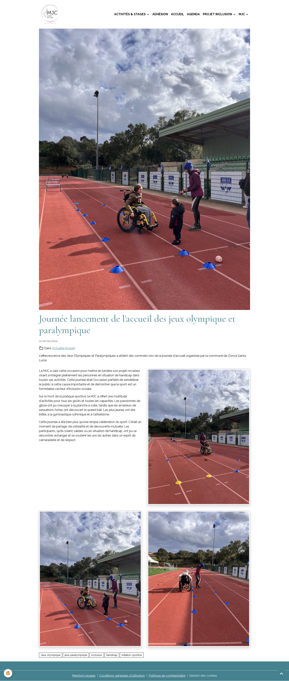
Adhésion (160, 14)
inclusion (96, 655)
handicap (111, 655)
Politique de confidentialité (167, 675)
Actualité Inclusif (63, 348)
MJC (242, 14)
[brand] (51, 14)
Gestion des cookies (203, 675)
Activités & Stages (130, 14)
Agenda (193, 14)
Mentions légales (84, 675)
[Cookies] (8, 673)
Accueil (177, 14)
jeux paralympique (76, 655)
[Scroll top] (281, 673)
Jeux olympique (50, 655)
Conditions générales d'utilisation (122, 675)
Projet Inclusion (218, 14)
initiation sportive (132, 655)
